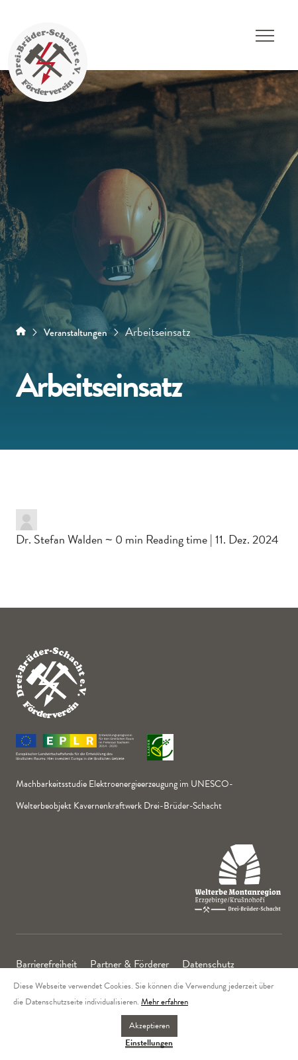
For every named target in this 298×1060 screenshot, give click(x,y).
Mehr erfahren (164, 1001)
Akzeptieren (149, 1025)
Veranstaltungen (75, 332)
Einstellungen (149, 1043)
